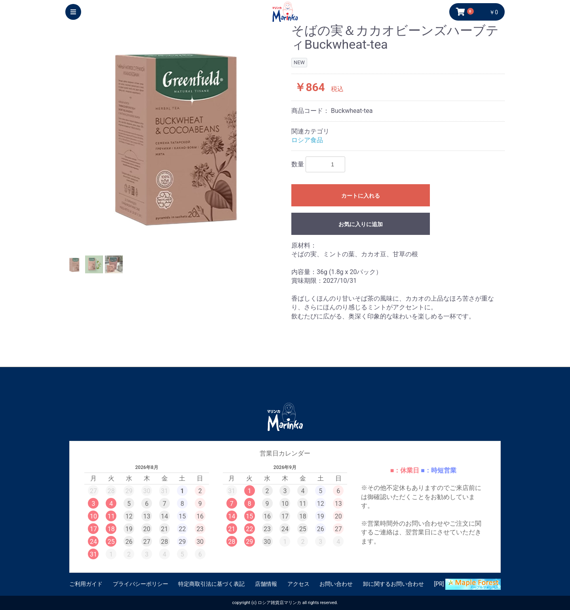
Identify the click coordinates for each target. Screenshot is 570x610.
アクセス (298, 584)
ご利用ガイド (86, 584)
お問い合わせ (336, 584)
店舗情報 (266, 584)
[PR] (467, 584)
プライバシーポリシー (140, 584)
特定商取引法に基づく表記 (211, 584)
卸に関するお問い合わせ (393, 584)
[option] (175, 134)
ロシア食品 (307, 140)
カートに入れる (360, 196)
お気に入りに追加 (360, 224)
